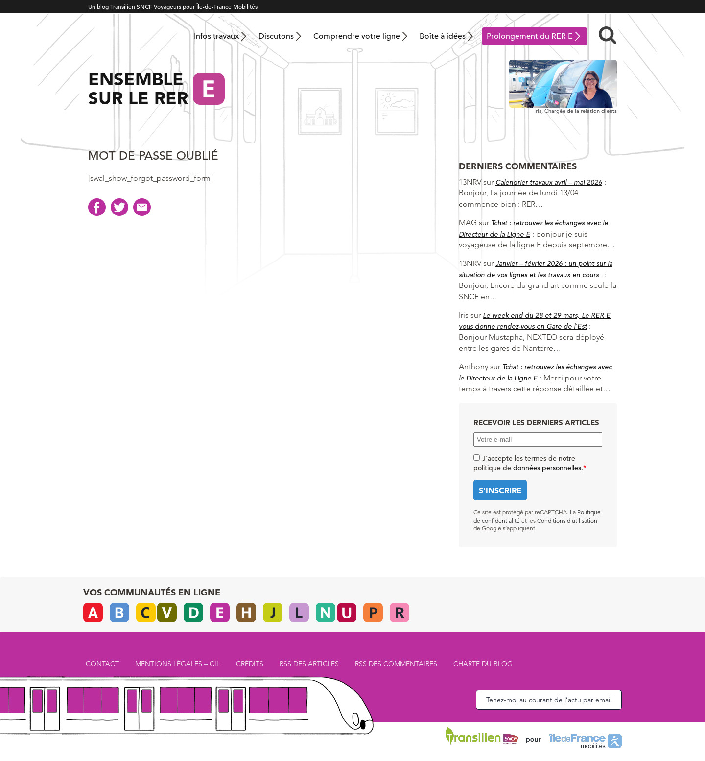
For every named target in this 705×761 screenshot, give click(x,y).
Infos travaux (216, 36)
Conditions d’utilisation (567, 520)
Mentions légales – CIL (177, 663)
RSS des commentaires (396, 663)
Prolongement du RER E (530, 36)
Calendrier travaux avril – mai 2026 (548, 182)
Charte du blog (483, 663)
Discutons (276, 36)
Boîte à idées (443, 36)
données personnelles (547, 467)
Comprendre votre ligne (356, 36)
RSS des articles (309, 663)
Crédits (249, 663)
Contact (102, 663)
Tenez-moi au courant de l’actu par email (548, 699)
